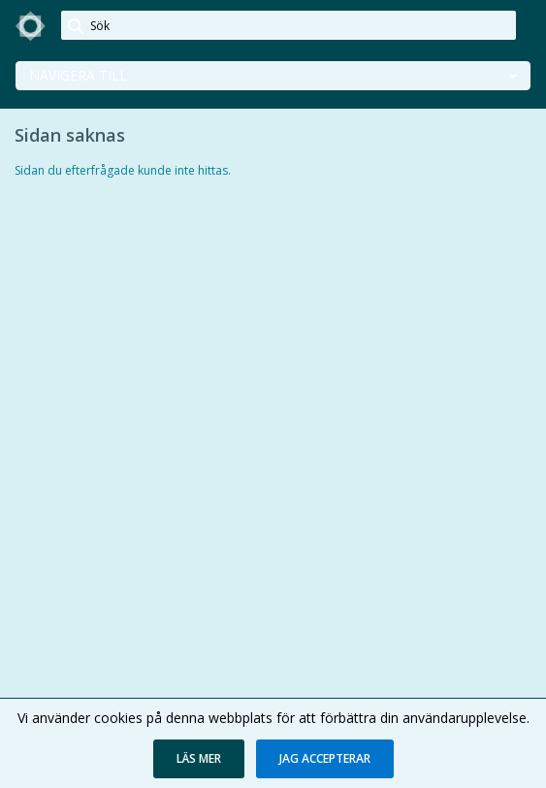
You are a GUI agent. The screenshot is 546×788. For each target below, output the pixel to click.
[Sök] (288, 25)
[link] (31, 26)
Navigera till (78, 75)
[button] (198, 758)
